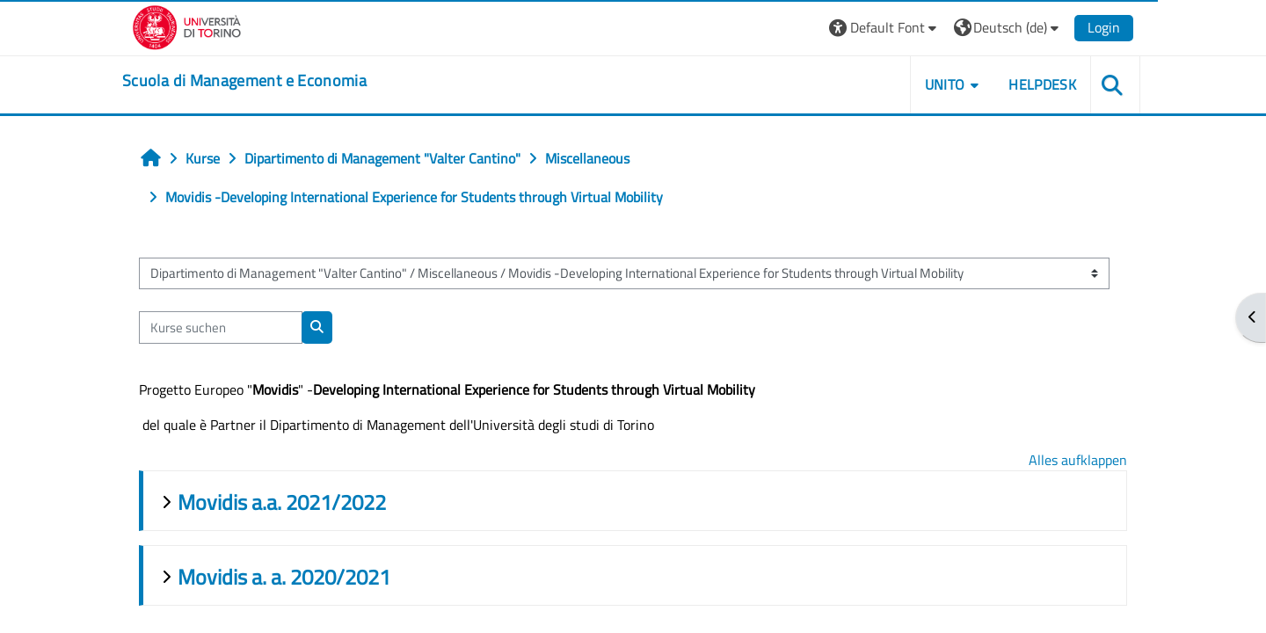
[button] (884, 27)
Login (1104, 27)
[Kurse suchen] (220, 327)
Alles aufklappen (1078, 459)
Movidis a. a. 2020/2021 (284, 577)
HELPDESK (1042, 84)
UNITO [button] (945, 84)
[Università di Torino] (187, 25)
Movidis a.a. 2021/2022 (282, 502)
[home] (244, 81)
